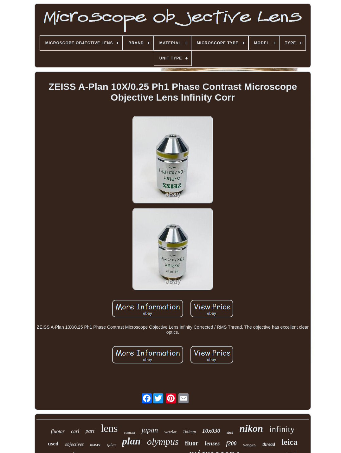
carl (75, 431)
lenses (212, 443)
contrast (129, 432)
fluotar (58, 431)
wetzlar (170, 431)
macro (95, 444)
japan (149, 430)
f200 (231, 443)
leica (289, 442)
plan (131, 441)
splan (111, 444)
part (90, 431)
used (53, 444)
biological (249, 445)
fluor (191, 443)
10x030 (211, 430)
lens (109, 428)
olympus (163, 441)
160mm (189, 431)
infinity (282, 429)
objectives (74, 444)
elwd (230, 432)
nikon (251, 428)
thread (268, 444)
